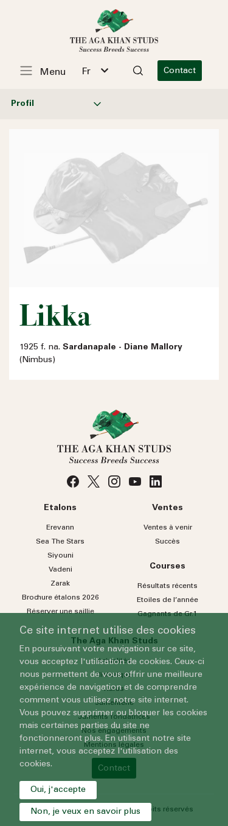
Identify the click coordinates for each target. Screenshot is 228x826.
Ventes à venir (167, 527)
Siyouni (60, 555)
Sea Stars (60, 541)
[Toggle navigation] (49, 70)
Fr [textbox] (86, 72)
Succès (167, 541)
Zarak (60, 583)
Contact (180, 71)
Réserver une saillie (60, 611)
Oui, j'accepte (58, 790)
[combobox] (95, 70)
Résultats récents (167, 586)
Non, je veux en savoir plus (85, 812)
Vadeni (60, 569)
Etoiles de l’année (167, 600)
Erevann (60, 527)
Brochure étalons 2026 (60, 597)
